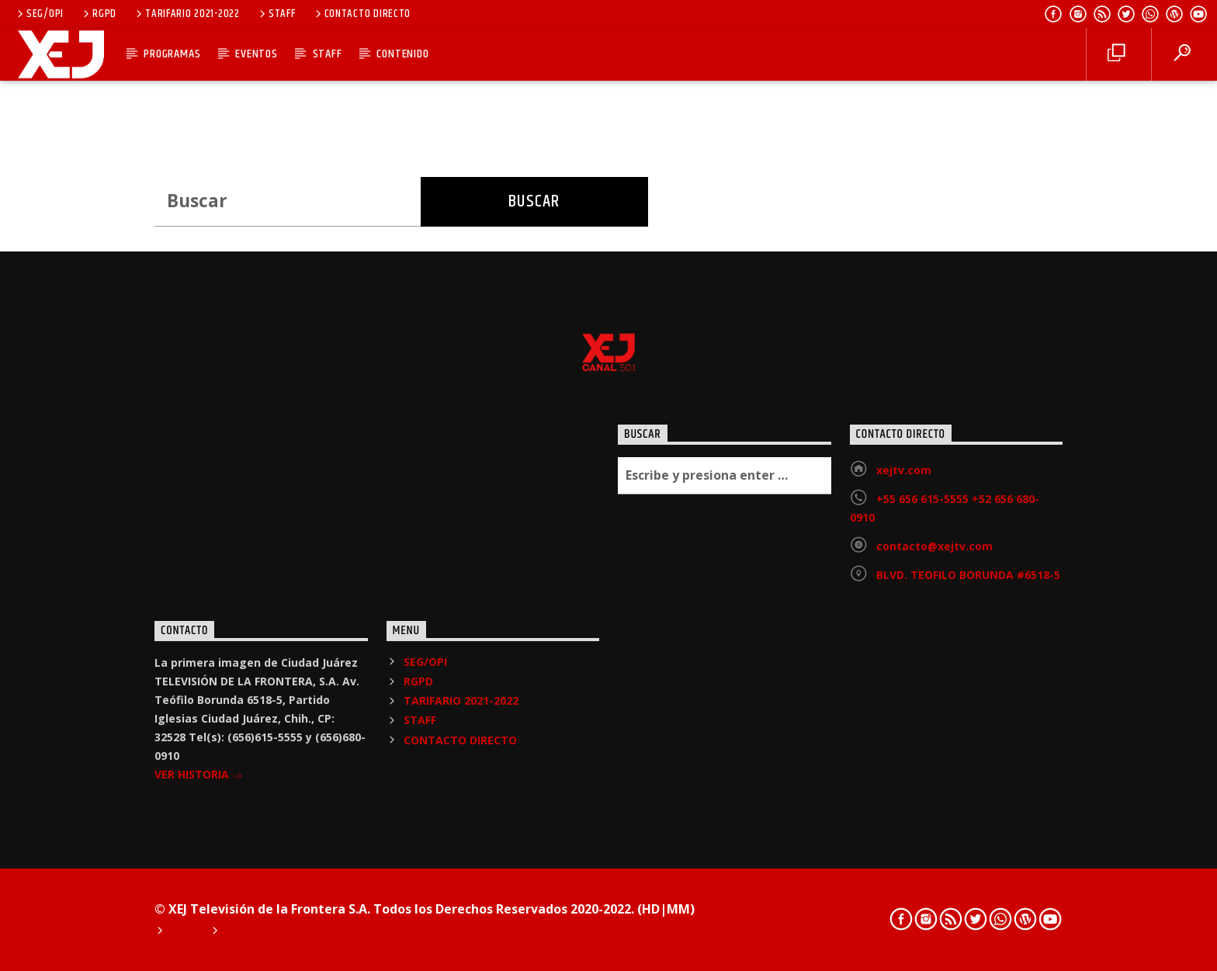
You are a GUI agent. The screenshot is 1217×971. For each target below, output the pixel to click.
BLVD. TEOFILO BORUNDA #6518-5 (968, 574)
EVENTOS (256, 54)
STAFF (276, 14)
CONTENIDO (402, 54)
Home (184, 932)
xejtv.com (903, 470)
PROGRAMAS (172, 54)
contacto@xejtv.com (934, 546)
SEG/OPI (39, 14)
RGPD (98, 14)
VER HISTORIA (198, 776)
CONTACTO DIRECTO (362, 14)
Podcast (248, 932)
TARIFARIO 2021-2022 (186, 14)
